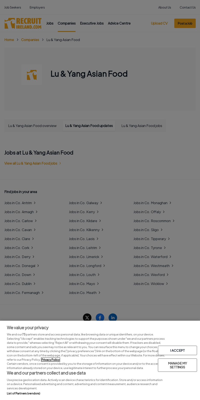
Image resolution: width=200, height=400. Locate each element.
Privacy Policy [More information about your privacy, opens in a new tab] (50, 359)
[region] (100, 360)
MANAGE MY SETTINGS (177, 365)
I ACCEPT (177, 350)
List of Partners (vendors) (23, 393)
